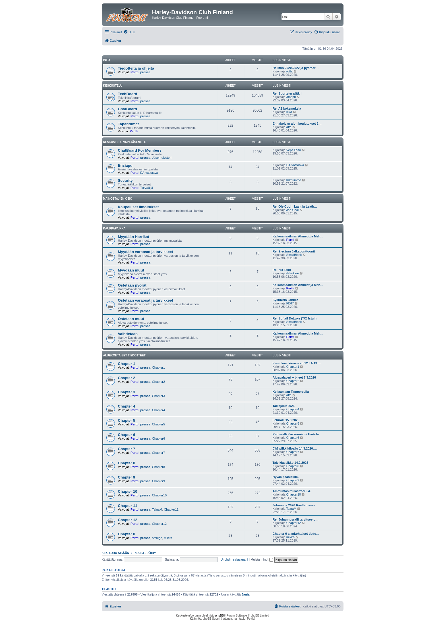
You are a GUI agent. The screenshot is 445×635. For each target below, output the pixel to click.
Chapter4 (158, 410)
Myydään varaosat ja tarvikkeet (145, 252)
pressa (145, 72)
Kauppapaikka (114, 228)
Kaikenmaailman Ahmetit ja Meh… (298, 236)
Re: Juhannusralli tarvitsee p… (295, 519)
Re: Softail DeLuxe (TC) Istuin (295, 318)
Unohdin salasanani (234, 559)
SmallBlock (294, 254)
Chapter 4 (126, 406)
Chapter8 (158, 467)
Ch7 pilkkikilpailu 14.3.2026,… (295, 448)
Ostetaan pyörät (132, 285)
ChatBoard (127, 109)
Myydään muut (131, 270)
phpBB (219, 615)
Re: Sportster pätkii (287, 93)
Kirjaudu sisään (115, 553)
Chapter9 (158, 481)
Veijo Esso (293, 150)
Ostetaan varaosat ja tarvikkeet (145, 300)
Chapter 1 (126, 364)
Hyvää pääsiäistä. (286, 477)
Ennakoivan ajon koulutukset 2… (297, 123)
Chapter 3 (126, 392)
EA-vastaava (149, 172)
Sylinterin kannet (285, 300)
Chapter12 (159, 523)
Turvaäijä (146, 187)
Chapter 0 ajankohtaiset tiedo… (296, 533)
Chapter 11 (127, 506)
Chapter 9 (126, 477)
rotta (289, 71)
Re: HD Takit (282, 269)
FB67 (290, 303)
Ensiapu (125, 165)
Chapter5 (158, 424)
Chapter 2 (126, 378)
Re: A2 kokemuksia (287, 108)
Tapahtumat (128, 124)
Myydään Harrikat (133, 237)
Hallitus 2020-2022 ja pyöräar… (296, 68)
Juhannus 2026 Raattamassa (294, 505)
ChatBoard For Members (140, 150)
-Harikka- (292, 273)
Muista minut (262, 559)
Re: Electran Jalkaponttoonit (294, 251)
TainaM (157, 509)
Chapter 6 (126, 435)
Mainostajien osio (118, 198)
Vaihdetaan (128, 334)
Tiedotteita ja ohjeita (136, 68)
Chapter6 (158, 438)
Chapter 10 (127, 491)
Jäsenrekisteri (161, 157)
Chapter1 (158, 367)
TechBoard (127, 94)
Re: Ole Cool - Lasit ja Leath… (295, 206)
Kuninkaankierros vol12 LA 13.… (297, 363)
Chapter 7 (126, 449)
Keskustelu (113, 85)
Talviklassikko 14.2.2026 (291, 462)
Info (106, 60)
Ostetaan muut (131, 319)
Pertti (134, 72)
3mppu (291, 97)
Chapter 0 (126, 534)
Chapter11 (171, 509)
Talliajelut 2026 (284, 406)
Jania (245, 594)
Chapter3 (158, 396)
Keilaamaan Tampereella (291, 391)
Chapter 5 (126, 420)
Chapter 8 (126, 463)
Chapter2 (158, 381)
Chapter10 (159, 495)
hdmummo (293, 180)
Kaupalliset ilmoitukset (138, 207)
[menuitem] (129, 32)
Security (125, 180)
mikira (168, 538)
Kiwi (289, 112)
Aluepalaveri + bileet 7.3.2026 (294, 377)
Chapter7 (158, 452)
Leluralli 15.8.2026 (286, 420)
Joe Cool (292, 210)
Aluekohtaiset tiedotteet (124, 355)
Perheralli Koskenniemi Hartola (296, 434)
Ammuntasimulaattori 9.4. (292, 491)
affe (288, 127)
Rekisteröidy (145, 553)
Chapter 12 (127, 520)
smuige (157, 538)
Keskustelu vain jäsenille (124, 142)
